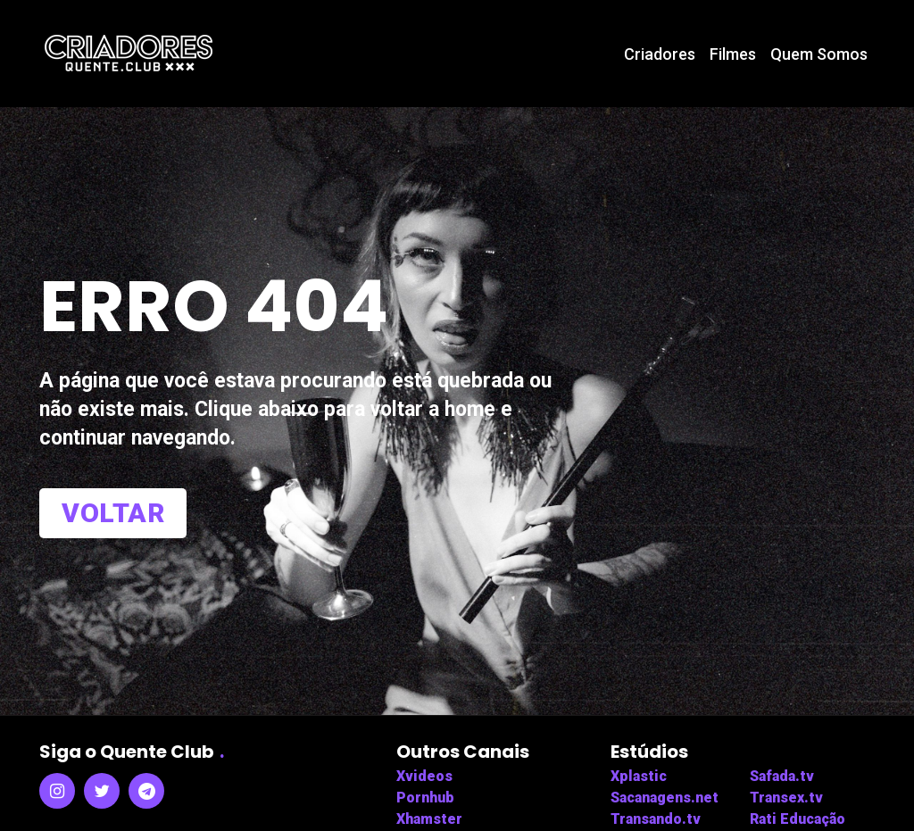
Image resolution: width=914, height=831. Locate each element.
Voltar (113, 512)
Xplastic (639, 776)
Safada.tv (782, 776)
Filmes (733, 54)
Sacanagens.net (665, 797)
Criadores (659, 54)
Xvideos (424, 776)
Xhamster (429, 818)
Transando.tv (656, 818)
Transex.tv (786, 797)
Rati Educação (797, 818)
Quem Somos (819, 54)
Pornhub (425, 797)
